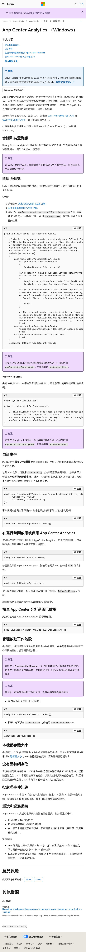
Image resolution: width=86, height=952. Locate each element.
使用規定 (6, 947)
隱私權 (49, 943)
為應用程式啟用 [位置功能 (31, 203)
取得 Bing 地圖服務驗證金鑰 (22, 207)
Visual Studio (18, 20)
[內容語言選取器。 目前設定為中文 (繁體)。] (10, 936)
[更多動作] (81, 21)
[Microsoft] (43, 4)
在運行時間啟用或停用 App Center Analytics (25, 52)
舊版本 (20, 943)
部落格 (29, 943)
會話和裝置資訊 (12, 44)
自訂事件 (9, 48)
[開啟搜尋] (75, 4)
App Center (34, 20)
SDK (46, 20)
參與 (40, 943)
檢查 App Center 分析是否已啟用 (20, 56)
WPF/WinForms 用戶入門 (61, 115)
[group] (43, 290)
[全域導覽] (3, 4)
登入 (82, 3)
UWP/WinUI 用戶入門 (13, 119)
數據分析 (57, 20)
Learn (5, 20)
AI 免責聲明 (7, 943)
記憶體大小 (16, 756)
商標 (16, 947)
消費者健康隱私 (65, 943)
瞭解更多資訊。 (64, 81)
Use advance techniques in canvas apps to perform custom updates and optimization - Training (42, 910)
